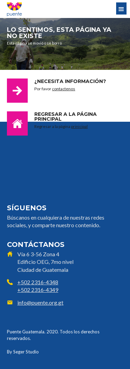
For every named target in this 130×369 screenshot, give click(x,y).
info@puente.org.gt (40, 302)
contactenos (63, 88)
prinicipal (79, 126)
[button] (121, 8)
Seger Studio (26, 351)
